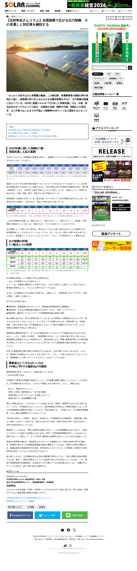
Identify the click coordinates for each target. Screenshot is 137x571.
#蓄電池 (119, 83)
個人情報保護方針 (60, 539)
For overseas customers (94, 539)
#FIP (109, 74)
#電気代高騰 (98, 88)
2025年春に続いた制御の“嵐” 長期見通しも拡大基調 (29, 130)
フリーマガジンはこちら (64, 536)
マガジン (94, 11)
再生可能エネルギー (15, 507)
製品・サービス (28, 11)
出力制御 (30, 507)
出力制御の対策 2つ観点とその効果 (23, 133)
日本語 (127, 18)
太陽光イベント (72, 11)
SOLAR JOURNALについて (43, 536)
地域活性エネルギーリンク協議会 (20, 501)
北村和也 (42, 507)
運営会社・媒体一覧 (76, 539)
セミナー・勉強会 (108, 11)
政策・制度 (44, 11)
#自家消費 (108, 83)
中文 (119, 18)
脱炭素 (57, 11)
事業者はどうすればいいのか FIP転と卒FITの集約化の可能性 (33, 136)
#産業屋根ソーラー (116, 79)
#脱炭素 (96, 83)
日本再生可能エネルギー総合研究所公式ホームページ (28, 498)
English (111, 18)
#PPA (117, 74)
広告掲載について (81, 536)
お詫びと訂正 (100, 225)
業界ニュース (10, 11)
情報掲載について (96, 536)
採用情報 (49, 539)
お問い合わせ (38, 539)
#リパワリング (99, 79)
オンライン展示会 (125, 11)
